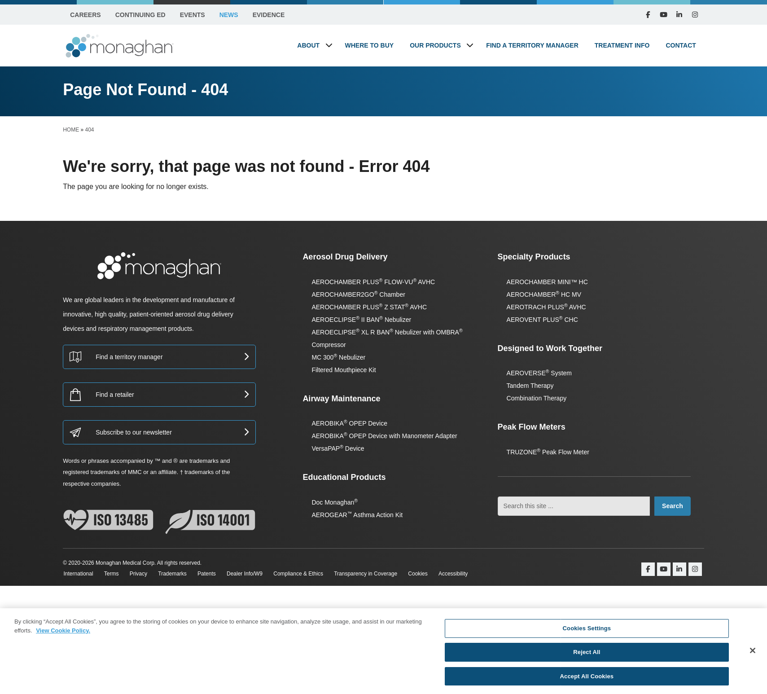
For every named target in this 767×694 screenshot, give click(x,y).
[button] (329, 45)
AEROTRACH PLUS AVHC (546, 307)
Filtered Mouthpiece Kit (343, 369)
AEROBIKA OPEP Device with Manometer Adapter (384, 435)
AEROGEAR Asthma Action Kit (357, 514)
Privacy (141, 574)
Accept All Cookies (587, 677)
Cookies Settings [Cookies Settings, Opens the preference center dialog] (587, 631)
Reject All (586, 653)
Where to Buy (369, 45)
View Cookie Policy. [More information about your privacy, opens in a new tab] (63, 632)
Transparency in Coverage (378, 574)
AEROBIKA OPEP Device (349, 423)
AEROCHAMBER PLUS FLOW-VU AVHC (373, 282)
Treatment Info (622, 45)
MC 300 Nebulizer (338, 357)
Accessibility (469, 574)
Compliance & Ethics (309, 574)
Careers (85, 14)
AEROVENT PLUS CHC (542, 319)
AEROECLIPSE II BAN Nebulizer (361, 319)
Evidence (269, 14)
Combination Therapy (537, 398)
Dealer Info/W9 (253, 574)
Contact (681, 45)
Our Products (435, 45)
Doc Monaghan (334, 502)
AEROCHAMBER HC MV (544, 294)
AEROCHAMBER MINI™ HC (547, 282)
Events (192, 14)
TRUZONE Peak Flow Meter (548, 452)
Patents (213, 574)
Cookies (432, 574)
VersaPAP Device (337, 448)
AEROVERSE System (539, 373)
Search (672, 506)
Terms (112, 574)
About (308, 45)
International (77, 574)
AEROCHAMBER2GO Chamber (358, 294)
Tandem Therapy (530, 385)
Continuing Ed (140, 14)
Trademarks (177, 574)
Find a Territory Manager (532, 45)
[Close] (753, 652)
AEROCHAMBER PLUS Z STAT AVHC (369, 307)
